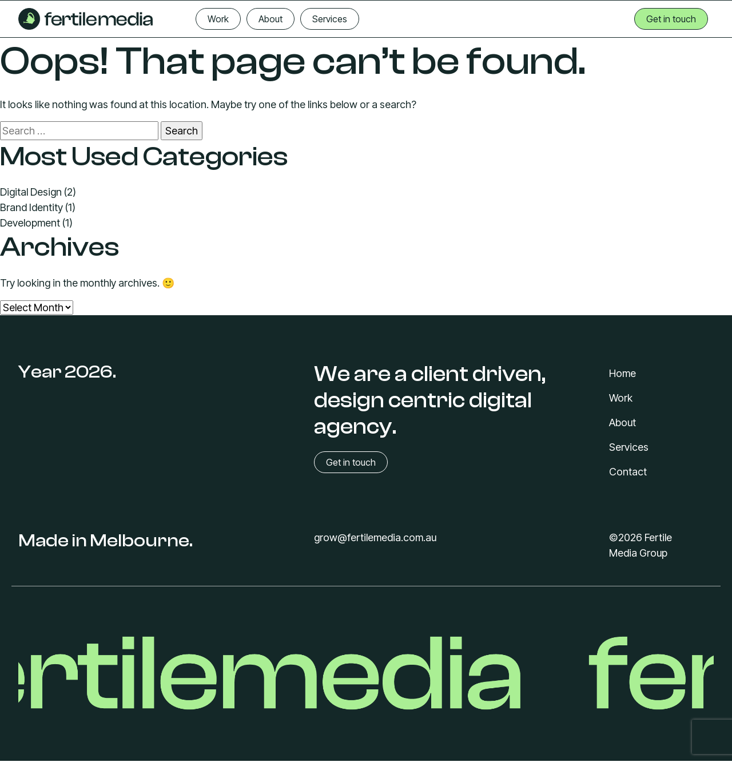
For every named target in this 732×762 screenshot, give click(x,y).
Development (30, 223)
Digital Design (31, 192)
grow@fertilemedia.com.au (375, 537)
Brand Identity (31, 207)
